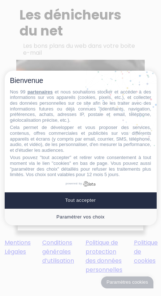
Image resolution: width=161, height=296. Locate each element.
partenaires (40, 92)
